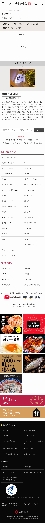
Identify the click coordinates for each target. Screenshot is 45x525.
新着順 (22, 24)
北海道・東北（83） (30, 223)
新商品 (30, 140)
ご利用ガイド (7, 436)
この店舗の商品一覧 (12, 98)
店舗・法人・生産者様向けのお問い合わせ (10, 479)
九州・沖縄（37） (29, 244)
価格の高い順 (7, 28)
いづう (37, 140)
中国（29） (27, 239)
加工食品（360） (7, 184)
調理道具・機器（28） (9, 206)
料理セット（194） (8, 201)
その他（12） (28, 212)
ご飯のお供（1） (29, 217)
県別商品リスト (7, 285)
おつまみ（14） (7, 223)
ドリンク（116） (29, 190)
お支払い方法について (10, 441)
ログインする (7, 430)
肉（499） (27, 163)
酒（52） (5, 195)
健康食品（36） (29, 195)
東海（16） (5, 234)
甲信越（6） (28, 228)
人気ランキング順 (9, 24)
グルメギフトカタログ (9, 255)
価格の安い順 (32, 24)
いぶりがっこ (17, 143)
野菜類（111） (28, 168)
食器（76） (27, 206)
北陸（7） (5, 239)
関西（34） (27, 234)
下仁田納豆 (38, 143)
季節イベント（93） (8, 250)
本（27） (5, 212)
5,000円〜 (5, 274)
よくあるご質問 (29, 436)
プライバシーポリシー (10, 472)
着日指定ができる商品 (9, 157)
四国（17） (5, 244)
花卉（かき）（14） (8, 217)
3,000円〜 (27, 268)
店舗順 (18, 28)
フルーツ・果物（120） (9, 174)
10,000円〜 (5, 279)
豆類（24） (27, 174)
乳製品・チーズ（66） (31, 179)
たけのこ (18, 18)
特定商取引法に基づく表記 (32, 472)
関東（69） (5, 228)
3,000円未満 (6, 268)
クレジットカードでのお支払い (33, 442)
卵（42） (5, 179)
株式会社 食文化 (24, 512)
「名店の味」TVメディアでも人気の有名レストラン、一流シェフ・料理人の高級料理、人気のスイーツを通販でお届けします (22, 412)
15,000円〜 (27, 279)
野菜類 (4, 18)
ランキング (27, 143)
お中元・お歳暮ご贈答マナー (33, 285)
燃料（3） (27, 201)
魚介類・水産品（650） (9, 163)
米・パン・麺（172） (9, 168)
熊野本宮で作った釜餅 (13, 140)
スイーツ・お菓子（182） (10, 190)
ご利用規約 (27, 467)
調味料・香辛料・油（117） (33, 184)
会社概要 (5, 467)
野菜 (11, 18)
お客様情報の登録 (29, 430)
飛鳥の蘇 (6, 143)
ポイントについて (29, 449)
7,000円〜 (27, 274)
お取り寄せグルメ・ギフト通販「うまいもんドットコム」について (22, 400)
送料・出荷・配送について (11, 449)
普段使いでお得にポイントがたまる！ (24, 305)
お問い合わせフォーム (31, 454)
